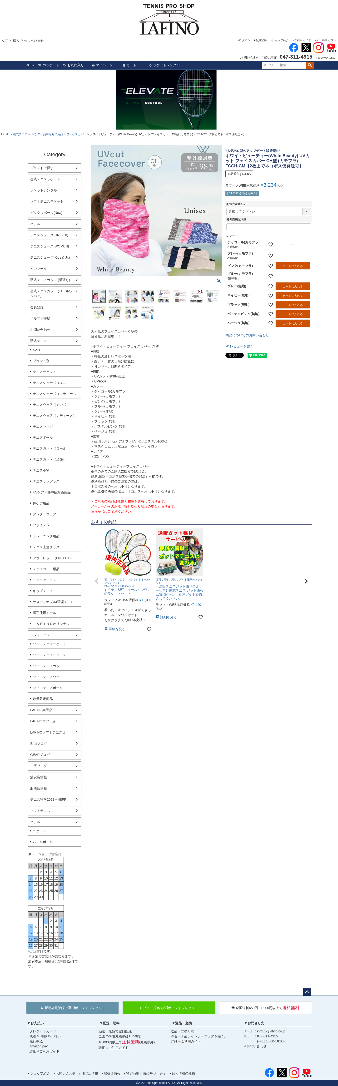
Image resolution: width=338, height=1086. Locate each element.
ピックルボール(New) (46, 213)
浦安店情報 (38, 777)
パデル (35, 224)
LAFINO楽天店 (41, 710)
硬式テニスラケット (45, 179)
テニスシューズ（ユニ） (51, 383)
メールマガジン (326, 40)
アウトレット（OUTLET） (53, 558)
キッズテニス (43, 591)
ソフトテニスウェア (48, 677)
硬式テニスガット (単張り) (50, 280)
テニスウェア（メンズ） (51, 405)
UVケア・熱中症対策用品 (46, 134)
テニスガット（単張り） (51, 459)
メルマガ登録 (40, 318)
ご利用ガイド (302, 40)
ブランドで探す (42, 168)
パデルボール (43, 842)
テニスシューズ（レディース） (56, 394)
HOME (5, 134)
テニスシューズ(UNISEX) (49, 235)
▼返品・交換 (182, 1023)
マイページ (102, 65)
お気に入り (73, 65)
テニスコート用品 (46, 569)
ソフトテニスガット (48, 666)
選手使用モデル (44, 613)
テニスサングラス (46, 481)
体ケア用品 (41, 503)
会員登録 (261, 40)
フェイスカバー (76, 134)
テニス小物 (41, 470)
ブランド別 (41, 361)
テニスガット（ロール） (51, 448)
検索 (309, 65)
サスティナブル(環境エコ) (52, 602)
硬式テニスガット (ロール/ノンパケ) (51, 293)
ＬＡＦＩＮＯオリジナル (51, 624)
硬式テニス (20, 134)
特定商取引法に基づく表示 (146, 1073)
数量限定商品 (43, 699)
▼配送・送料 (109, 1023)
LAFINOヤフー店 (43, 721)
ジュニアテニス (44, 580)
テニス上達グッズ (46, 547)
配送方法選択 (236, 204)
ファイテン (41, 525)
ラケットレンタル (164, 65)
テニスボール (43, 437)
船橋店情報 (38, 788)
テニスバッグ (43, 426)
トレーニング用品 (46, 536)
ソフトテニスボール (48, 688)
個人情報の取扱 (183, 1073)
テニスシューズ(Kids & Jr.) (50, 257)
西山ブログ (38, 743)
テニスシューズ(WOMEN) (49, 246)
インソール (38, 269)
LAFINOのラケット (42, 65)
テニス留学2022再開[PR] (48, 799)
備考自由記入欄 (236, 219)
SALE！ (39, 350)
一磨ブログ (38, 766)
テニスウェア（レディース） (54, 415)
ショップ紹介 (280, 40)
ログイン (244, 40)
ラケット (39, 831)
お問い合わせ (40, 330)
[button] (96, 581)
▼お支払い (35, 1023)
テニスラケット (44, 372)
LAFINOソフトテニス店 (48, 732)
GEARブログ (40, 755)
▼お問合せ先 (254, 1023)
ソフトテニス (40, 635)
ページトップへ (307, 992)
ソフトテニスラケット (47, 201)
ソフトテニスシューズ (49, 655)
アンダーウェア (44, 514)
